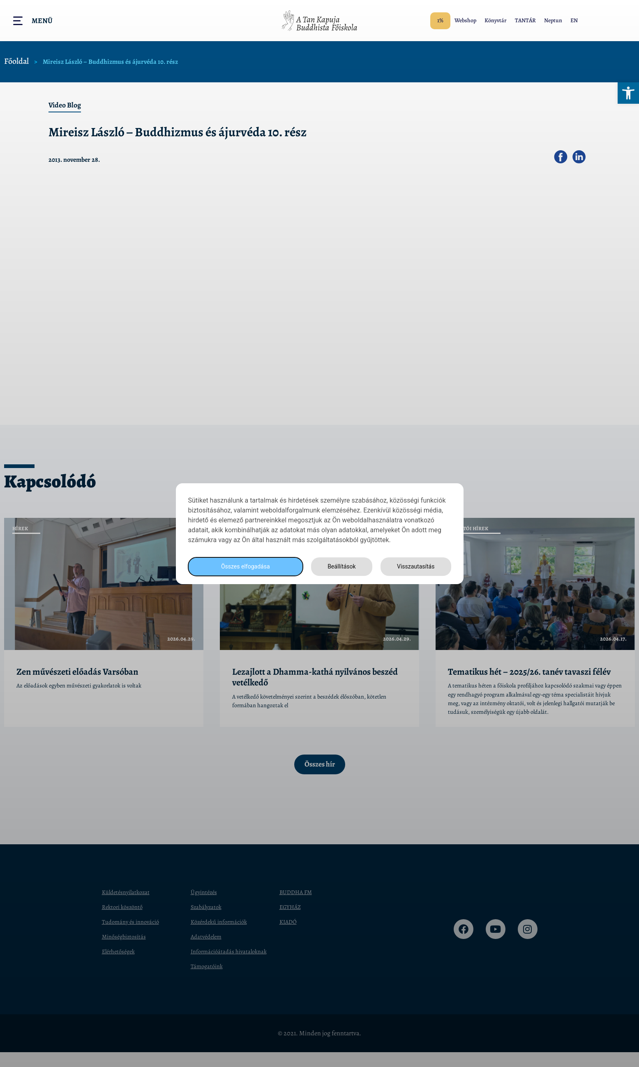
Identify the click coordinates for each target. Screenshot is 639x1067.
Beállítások (339, 566)
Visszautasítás (414, 566)
